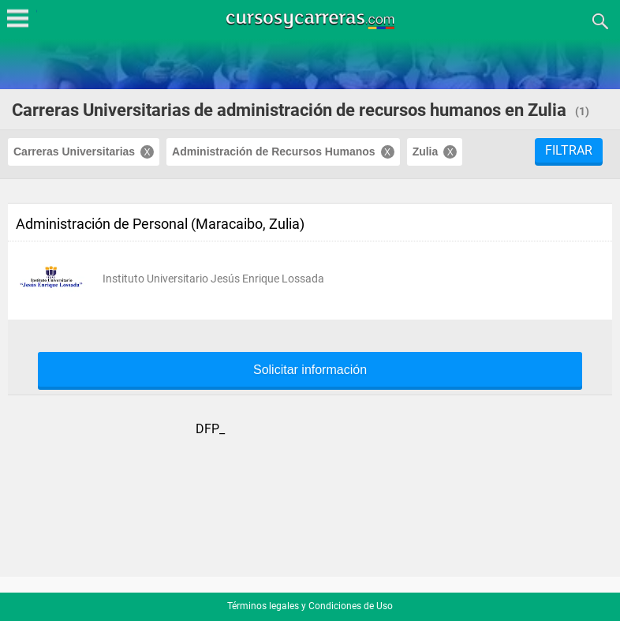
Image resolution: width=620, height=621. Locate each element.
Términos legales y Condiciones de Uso (310, 606)
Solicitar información (310, 370)
